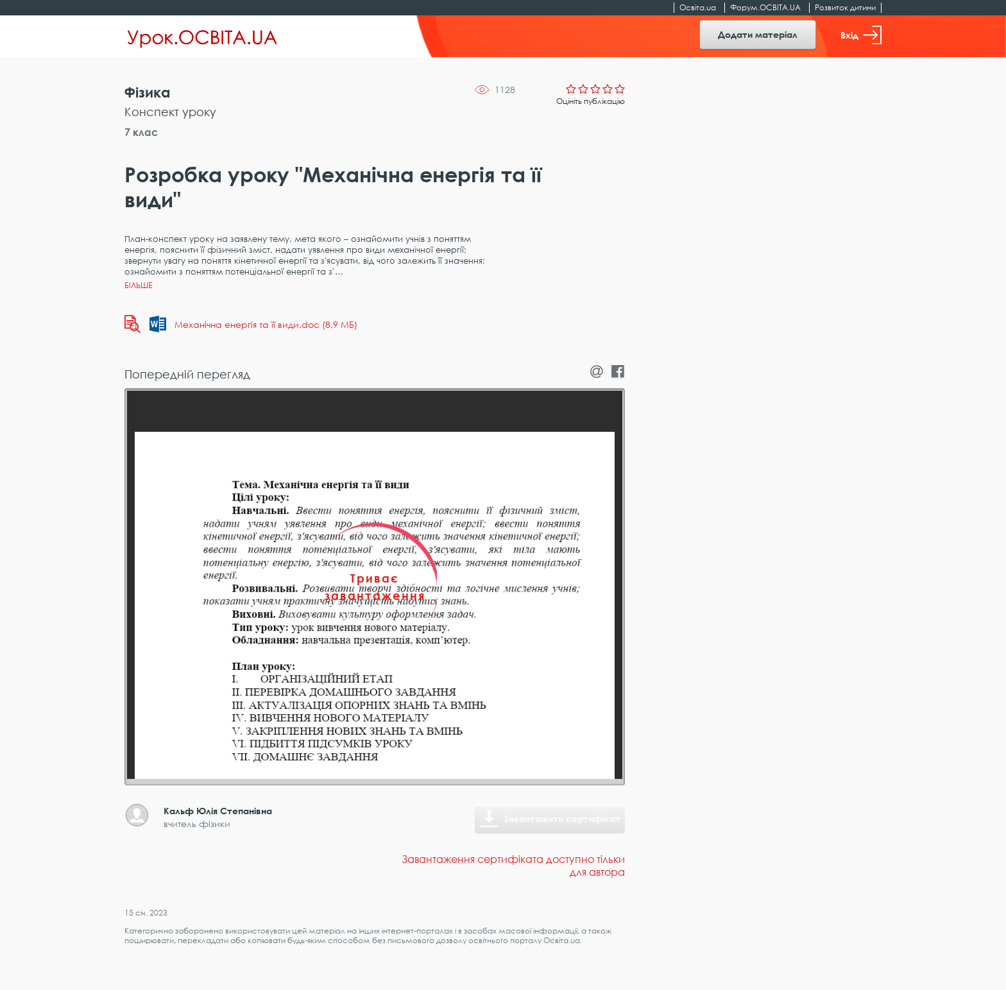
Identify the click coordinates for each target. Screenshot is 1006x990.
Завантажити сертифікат (562, 818)
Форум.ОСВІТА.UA (765, 7)
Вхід (861, 35)
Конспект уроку (170, 112)
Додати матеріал (757, 34)
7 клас (141, 132)
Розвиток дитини (845, 7)
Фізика (147, 92)
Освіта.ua (697, 7)
